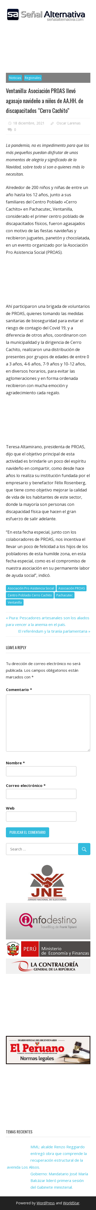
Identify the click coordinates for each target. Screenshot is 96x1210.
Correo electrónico (26, 785)
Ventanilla (15, 602)
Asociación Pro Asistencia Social (31, 588)
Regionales (33, 78)
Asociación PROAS (71, 588)
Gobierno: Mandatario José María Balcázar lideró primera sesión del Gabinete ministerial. (59, 1180)
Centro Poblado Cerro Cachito (30, 595)
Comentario (19, 689)
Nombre (15, 762)
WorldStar (71, 1202)
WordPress (46, 1202)
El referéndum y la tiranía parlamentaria (52, 631)
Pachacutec (64, 595)
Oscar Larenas (69, 123)
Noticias (15, 78)
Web (10, 808)
